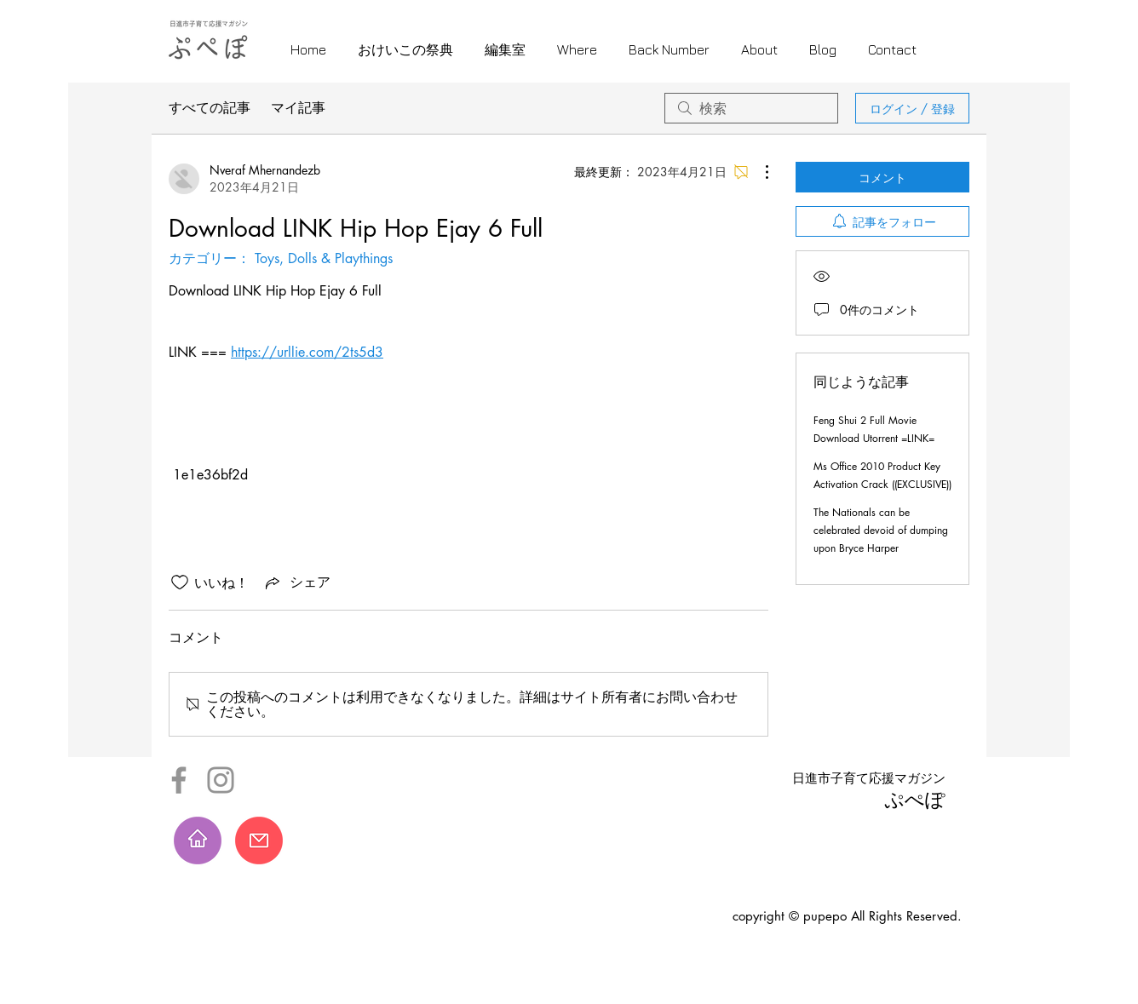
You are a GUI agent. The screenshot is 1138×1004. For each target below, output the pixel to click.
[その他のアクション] (758, 172)
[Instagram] (221, 780)
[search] (751, 108)
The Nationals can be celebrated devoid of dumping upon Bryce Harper (880, 530)
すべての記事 (209, 108)
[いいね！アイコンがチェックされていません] (180, 582)
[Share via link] (296, 582)
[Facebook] (179, 780)
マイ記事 (298, 108)
